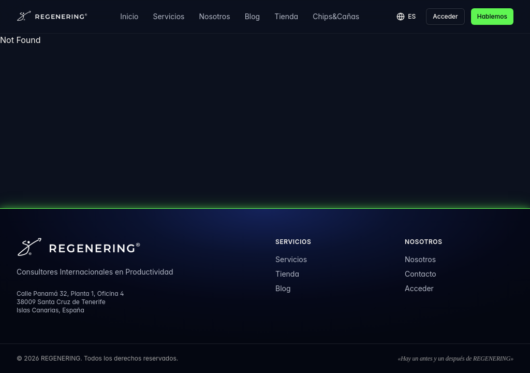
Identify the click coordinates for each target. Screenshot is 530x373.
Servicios (168, 16)
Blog (252, 16)
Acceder (445, 16)
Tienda (286, 16)
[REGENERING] (53, 16)
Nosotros (214, 16)
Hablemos (492, 16)
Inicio (129, 16)
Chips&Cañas (336, 16)
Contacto (420, 273)
